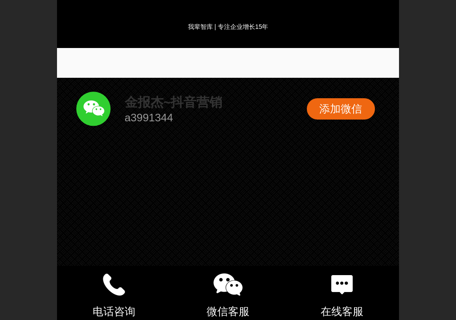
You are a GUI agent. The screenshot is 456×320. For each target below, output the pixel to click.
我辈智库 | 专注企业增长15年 (228, 26)
